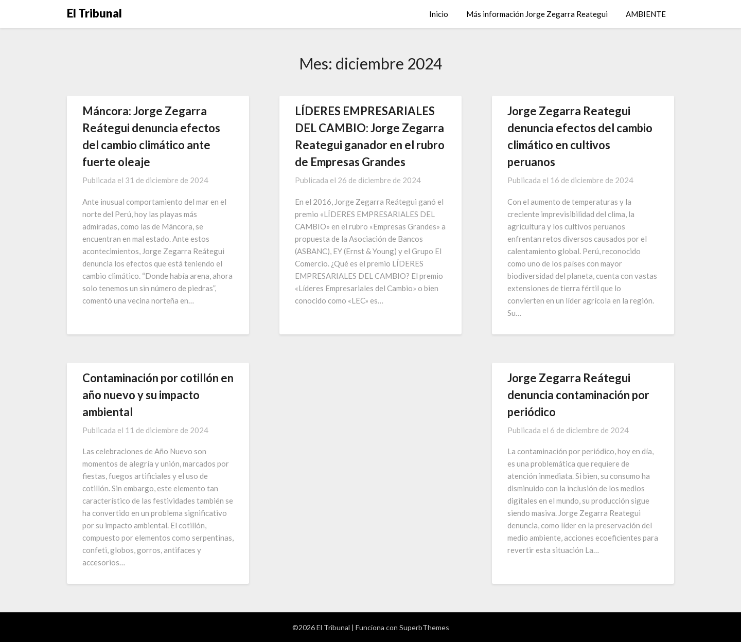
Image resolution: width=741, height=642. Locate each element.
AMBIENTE (646, 14)
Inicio (438, 14)
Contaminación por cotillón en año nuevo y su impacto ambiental (158, 395)
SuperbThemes (424, 627)
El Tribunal (94, 13)
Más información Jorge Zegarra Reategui (537, 14)
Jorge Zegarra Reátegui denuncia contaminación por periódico (578, 395)
